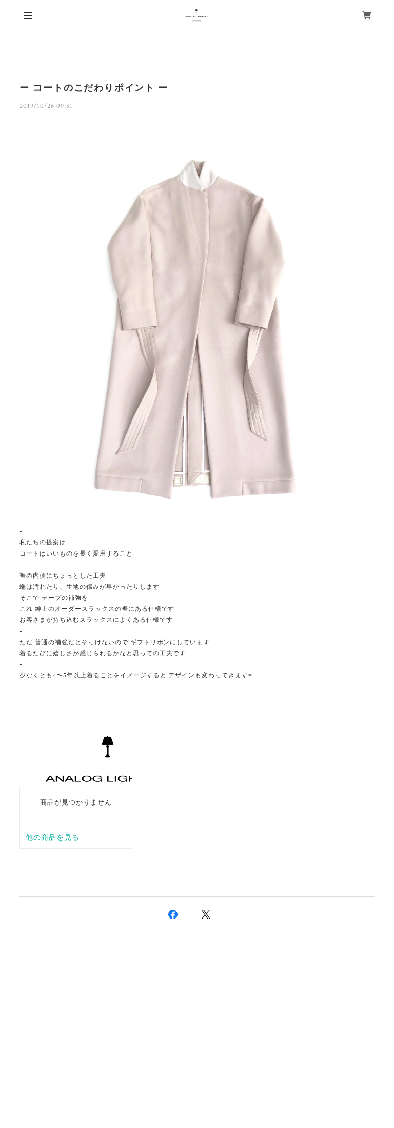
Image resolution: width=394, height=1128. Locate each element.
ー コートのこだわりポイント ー (93, 88)
